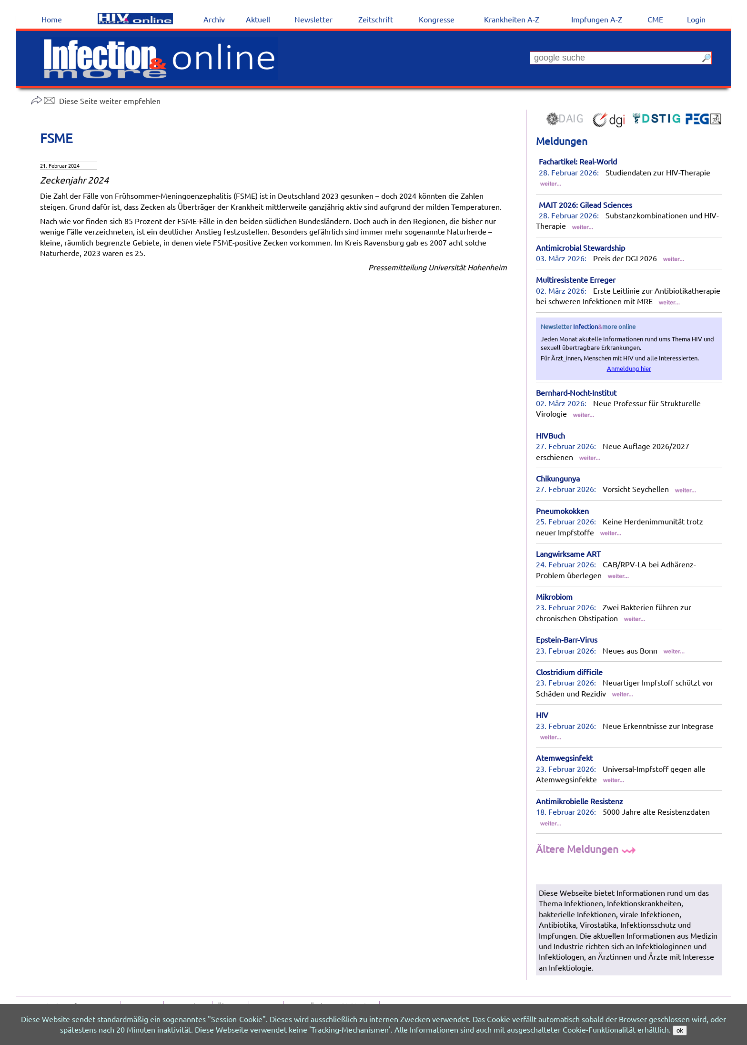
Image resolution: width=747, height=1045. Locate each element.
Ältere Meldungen (587, 848)
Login (696, 19)
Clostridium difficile (569, 671)
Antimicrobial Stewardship (580, 247)
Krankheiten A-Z (511, 19)
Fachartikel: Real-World (578, 161)
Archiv (214, 19)
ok (679, 1030)
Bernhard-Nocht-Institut (576, 392)
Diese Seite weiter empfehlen (95, 100)
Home (51, 19)
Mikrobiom (554, 596)
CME (655, 19)
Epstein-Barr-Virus (566, 639)
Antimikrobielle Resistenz (579, 801)
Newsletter (313, 19)
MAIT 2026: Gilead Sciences (585, 204)
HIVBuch (550, 435)
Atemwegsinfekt (564, 757)
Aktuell (258, 19)
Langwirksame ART (568, 553)
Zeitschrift (375, 19)
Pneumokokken (562, 510)
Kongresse (436, 19)
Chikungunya (558, 478)
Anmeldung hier (629, 368)
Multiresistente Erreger (576, 279)
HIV (542, 714)
